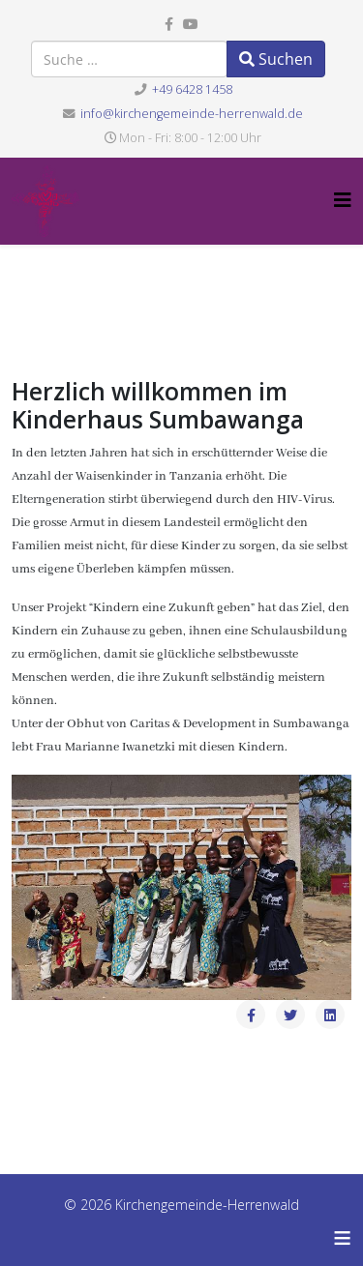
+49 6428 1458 (192, 89)
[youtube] (190, 24)
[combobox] (129, 59)
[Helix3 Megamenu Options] (342, 200)
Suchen (276, 59)
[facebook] (169, 24)
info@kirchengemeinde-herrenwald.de (191, 113)
